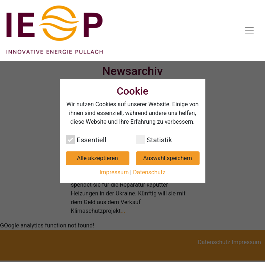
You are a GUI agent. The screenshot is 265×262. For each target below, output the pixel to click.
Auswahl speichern (167, 158)
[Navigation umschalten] (249, 30)
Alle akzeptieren (97, 158)
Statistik (154, 139)
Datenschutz (149, 172)
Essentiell (86, 139)
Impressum (114, 172)
